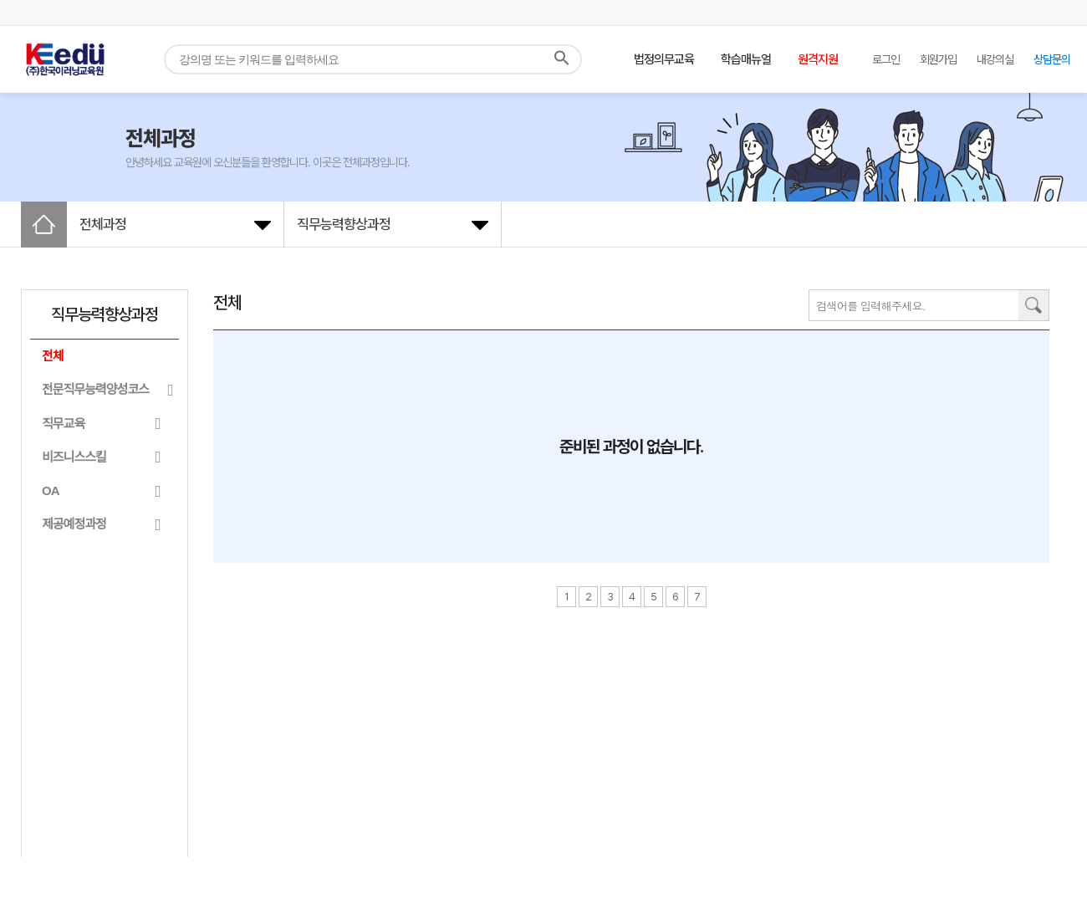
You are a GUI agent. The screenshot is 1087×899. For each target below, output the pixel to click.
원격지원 (818, 59)
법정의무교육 (664, 59)
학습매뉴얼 (746, 59)
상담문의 (1051, 59)
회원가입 (938, 59)
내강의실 (995, 59)
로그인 (886, 59)
